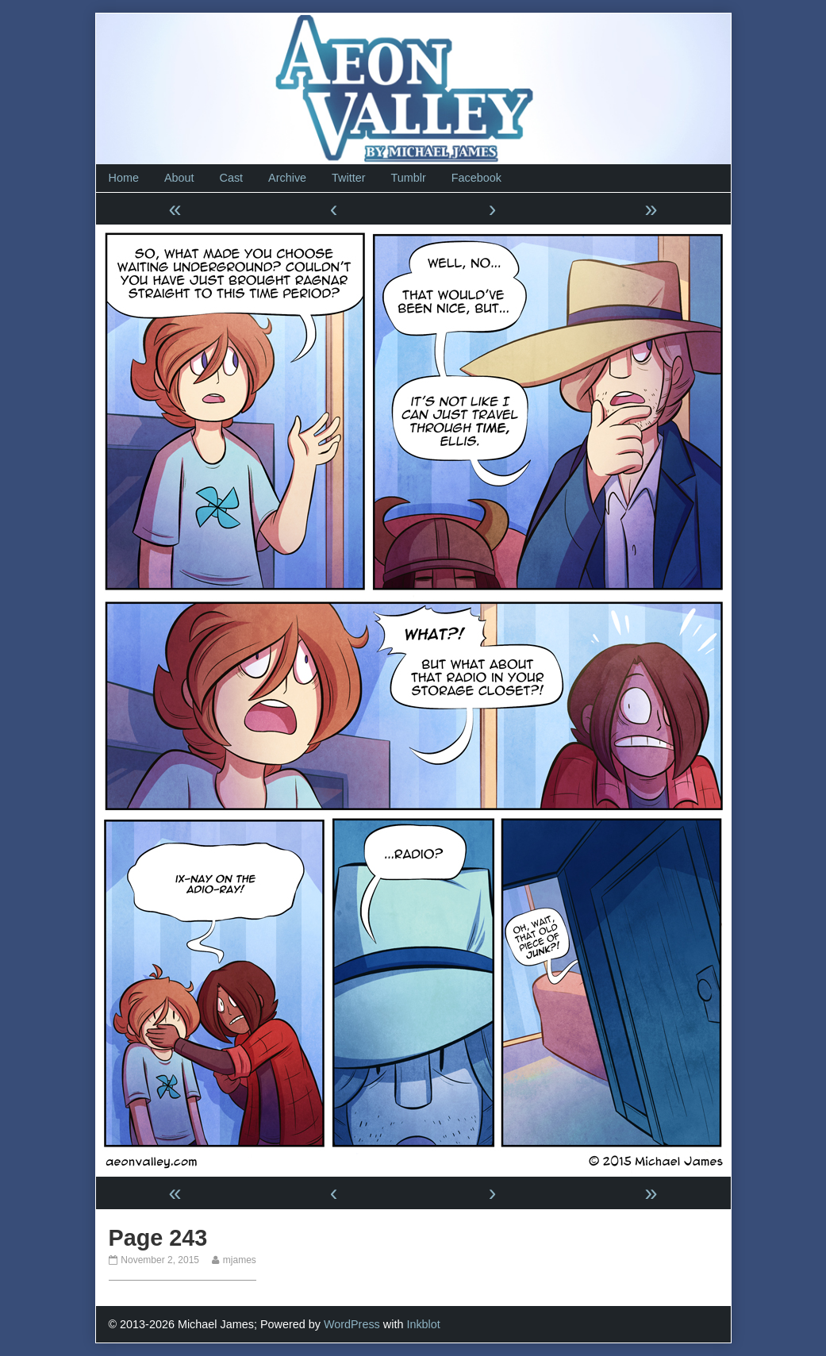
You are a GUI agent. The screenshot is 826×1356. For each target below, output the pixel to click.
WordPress (352, 1324)
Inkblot (423, 1324)
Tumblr (407, 177)
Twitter (348, 177)
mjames (239, 1260)
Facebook (476, 177)
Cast (232, 177)
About (179, 177)
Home (124, 177)
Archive (287, 177)
